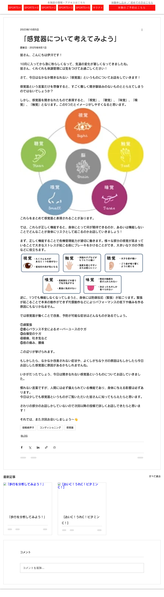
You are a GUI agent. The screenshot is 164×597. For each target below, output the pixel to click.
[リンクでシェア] (46, 447)
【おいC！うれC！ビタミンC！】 (80, 519)
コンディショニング (50, 427)
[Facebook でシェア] (21, 447)
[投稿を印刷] (54, 447)
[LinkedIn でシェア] (38, 447)
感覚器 (69, 427)
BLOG (24, 436)
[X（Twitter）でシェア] (29, 447)
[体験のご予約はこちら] (132, 8)
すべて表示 (155, 476)
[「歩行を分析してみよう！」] (28, 496)
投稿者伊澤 (28, 427)
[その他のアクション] (142, 30)
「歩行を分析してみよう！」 (27, 516)
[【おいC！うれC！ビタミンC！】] (82, 496)
